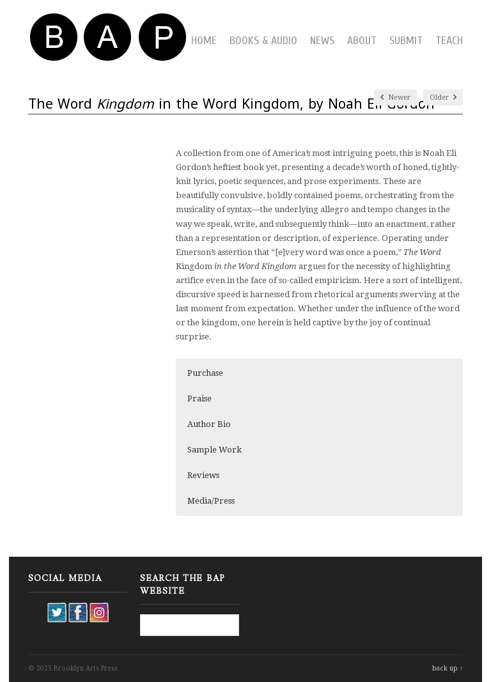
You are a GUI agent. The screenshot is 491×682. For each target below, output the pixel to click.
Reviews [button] (203, 475)
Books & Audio (263, 40)
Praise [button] (199, 398)
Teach (449, 40)
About (362, 40)
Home (204, 40)
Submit (406, 40)
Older (443, 97)
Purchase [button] (205, 373)
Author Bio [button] (209, 424)
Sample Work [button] (214, 449)
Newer (395, 97)
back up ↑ (447, 668)
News (322, 40)
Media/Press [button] (211, 501)
